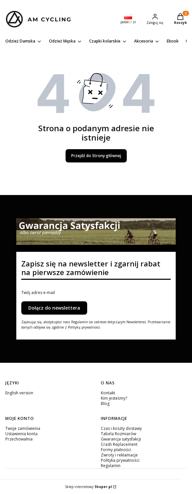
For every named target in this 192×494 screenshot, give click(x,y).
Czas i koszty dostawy (121, 428)
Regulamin (110, 465)
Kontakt (108, 393)
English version (19, 393)
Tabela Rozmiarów (118, 434)
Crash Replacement (119, 444)
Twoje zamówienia (22, 428)
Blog (105, 403)
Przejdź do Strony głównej (96, 155)
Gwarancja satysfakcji (121, 439)
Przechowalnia (19, 439)
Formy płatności (116, 449)
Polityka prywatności (120, 460)
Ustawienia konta (21, 434)
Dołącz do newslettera (54, 308)
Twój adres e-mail (38, 292)
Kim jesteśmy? (114, 398)
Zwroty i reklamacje (119, 455)
